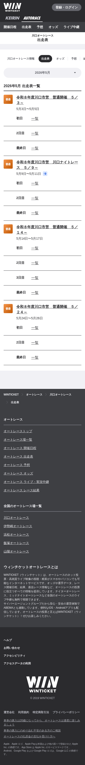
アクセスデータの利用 (17, 663)
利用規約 (23, 712)
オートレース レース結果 (21, 490)
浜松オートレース (16, 534)
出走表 (26, 27)
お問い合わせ (12, 648)
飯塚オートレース (16, 543)
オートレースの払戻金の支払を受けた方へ (29, 736)
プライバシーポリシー (66, 712)
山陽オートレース (16, 551)
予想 (40, 27)
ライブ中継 (71, 27)
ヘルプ (8, 640)
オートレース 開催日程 (20, 448)
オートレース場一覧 (18, 439)
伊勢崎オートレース (18, 526)
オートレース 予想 (17, 465)
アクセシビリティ (14, 655)
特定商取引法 (41, 712)
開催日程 (10, 27)
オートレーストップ (18, 431)
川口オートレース (16, 517)
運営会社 (9, 712)
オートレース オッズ (18, 473)
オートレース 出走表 (18, 456)
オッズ (53, 27)
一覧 (35, 119)
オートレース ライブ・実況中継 (26, 482)
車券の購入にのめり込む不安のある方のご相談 (32, 730)
